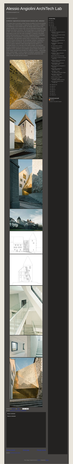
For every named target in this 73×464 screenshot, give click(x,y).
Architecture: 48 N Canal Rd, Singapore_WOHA (56, 48)
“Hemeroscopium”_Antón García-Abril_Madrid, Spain (57, 64)
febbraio (53, 94)
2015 (51, 22)
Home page (26, 450)
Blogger (47, 460)
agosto (52, 86)
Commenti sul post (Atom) (15, 452)
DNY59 (38, 460)
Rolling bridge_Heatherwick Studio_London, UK (56, 69)
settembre (53, 84)
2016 (51, 20)
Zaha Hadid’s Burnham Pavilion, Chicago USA (57, 82)
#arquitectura (23, 410)
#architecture (12, 410)
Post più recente (10, 450)
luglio (52, 87)
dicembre (53, 27)
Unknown (52, 99)
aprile (52, 91)
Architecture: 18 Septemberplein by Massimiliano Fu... (58, 41)
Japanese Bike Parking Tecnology (57, 55)
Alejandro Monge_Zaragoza (56, 76)
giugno (52, 89)
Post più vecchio (41, 450)
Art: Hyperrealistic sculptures (56, 45)
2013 (51, 25)
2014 (51, 23)
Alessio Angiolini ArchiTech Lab (34, 8)
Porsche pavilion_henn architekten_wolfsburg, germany (57, 79)
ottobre (52, 30)
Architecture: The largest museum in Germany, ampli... (58, 33)
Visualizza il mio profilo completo (55, 101)
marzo (52, 93)
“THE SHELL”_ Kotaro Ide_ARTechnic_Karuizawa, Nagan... (58, 72)
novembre (53, 28)
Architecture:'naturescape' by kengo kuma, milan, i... (58, 35)
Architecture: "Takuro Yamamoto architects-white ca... (57, 54)
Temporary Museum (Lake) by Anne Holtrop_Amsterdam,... (58, 61)
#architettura (18, 410)
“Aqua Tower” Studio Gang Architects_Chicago (56, 75)
